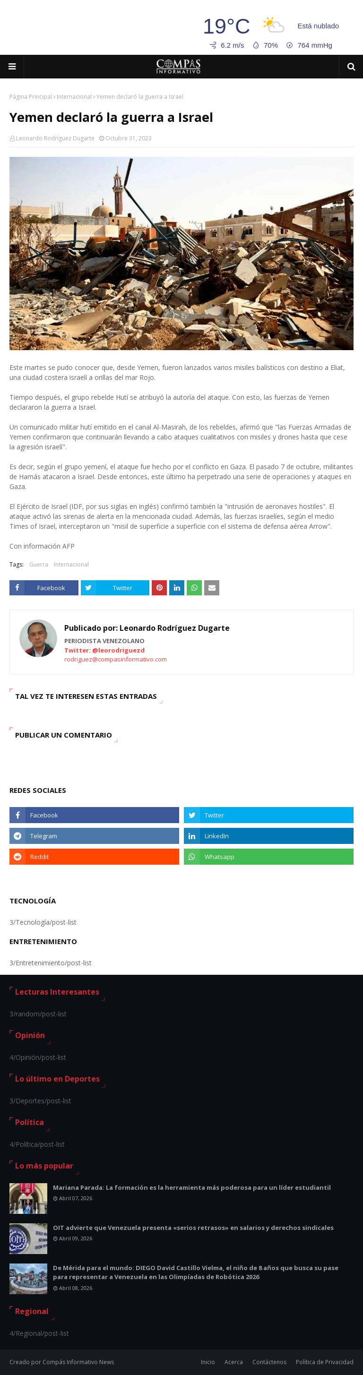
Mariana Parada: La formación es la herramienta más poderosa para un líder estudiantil (192, 1187)
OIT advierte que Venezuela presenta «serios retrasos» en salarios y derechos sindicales (193, 1227)
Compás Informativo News (78, 1362)
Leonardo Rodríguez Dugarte (55, 138)
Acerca (234, 1362)
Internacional (74, 97)
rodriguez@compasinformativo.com (115, 659)
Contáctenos (269, 1362)
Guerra (38, 564)
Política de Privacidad (325, 1362)
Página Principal (30, 97)
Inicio (208, 1362)
